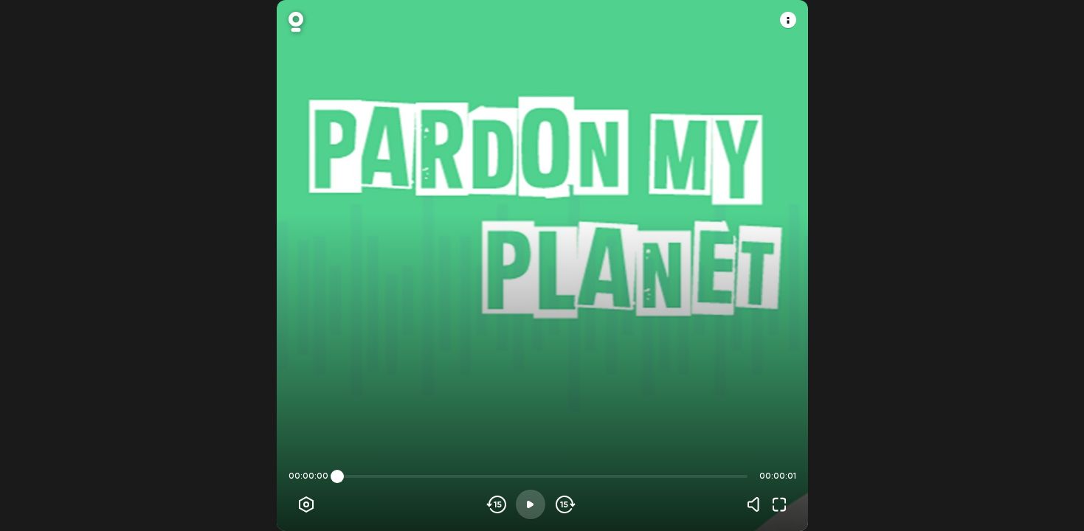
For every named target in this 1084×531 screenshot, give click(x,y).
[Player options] (306, 504)
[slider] (337, 476)
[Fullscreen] (779, 504)
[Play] (530, 504)
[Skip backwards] (497, 504)
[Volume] (757, 504)
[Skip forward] (564, 504)
